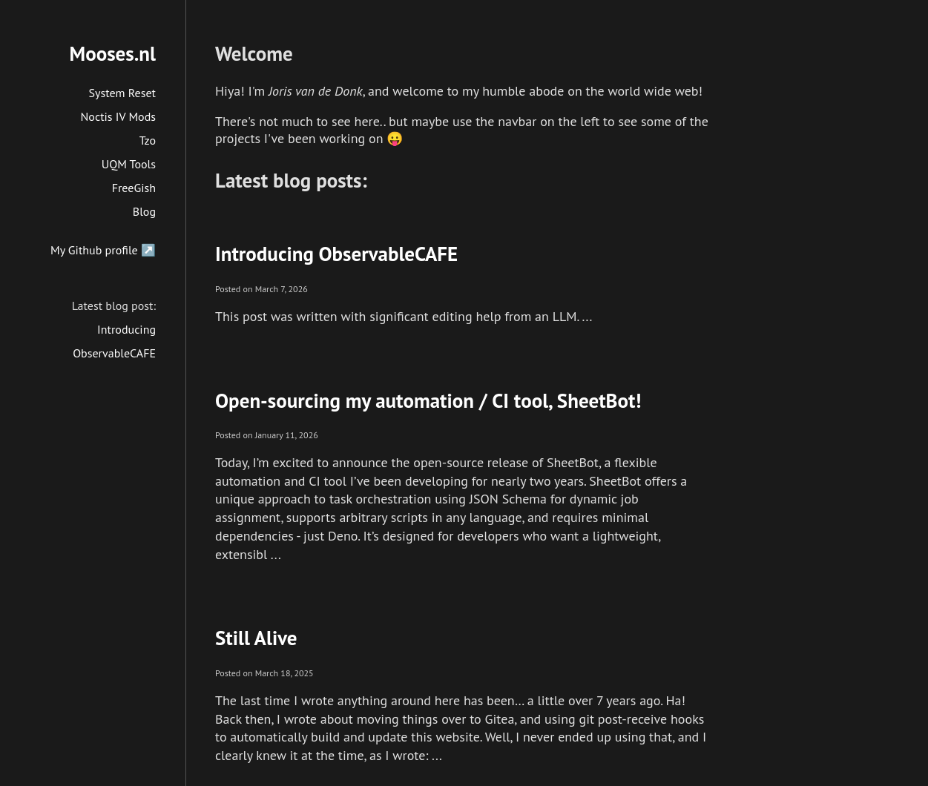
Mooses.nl (113, 53)
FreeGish (134, 187)
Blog (144, 211)
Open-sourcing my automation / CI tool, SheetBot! (428, 400)
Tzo (147, 140)
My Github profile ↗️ (103, 249)
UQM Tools (129, 163)
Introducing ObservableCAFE (336, 253)
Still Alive (256, 637)
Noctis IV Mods (118, 116)
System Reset (123, 92)
